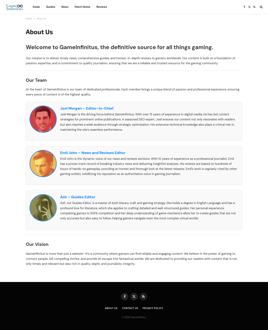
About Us (111, 308)
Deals (36, 7)
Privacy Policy (153, 308)
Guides (50, 7)
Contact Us (130, 308)
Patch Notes (82, 7)
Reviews (101, 7)
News (64, 7)
